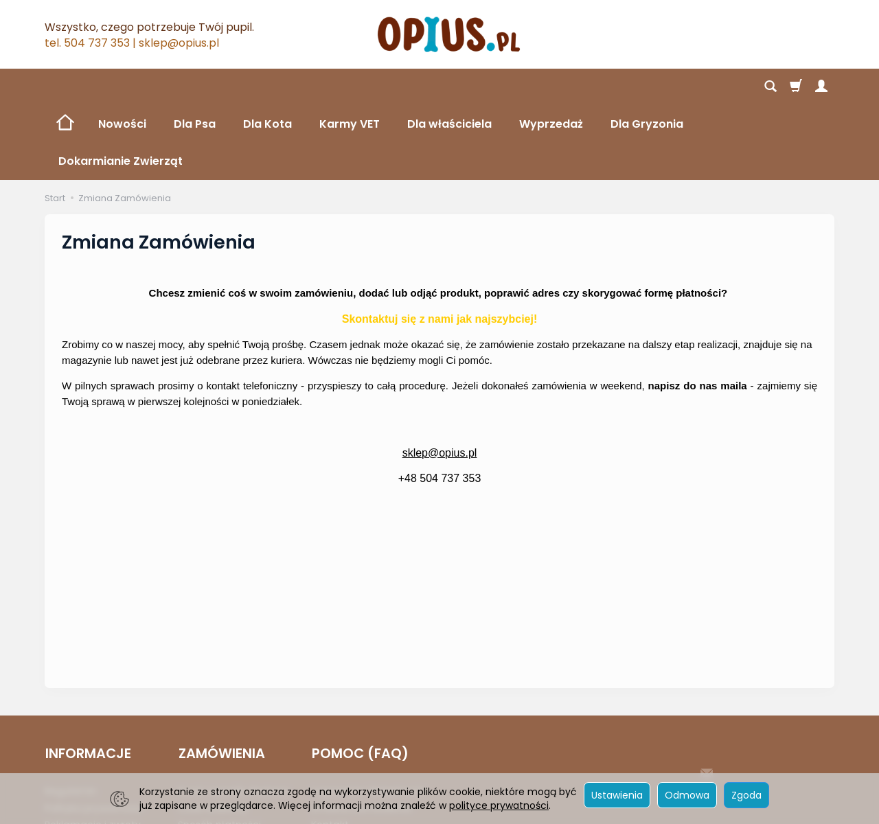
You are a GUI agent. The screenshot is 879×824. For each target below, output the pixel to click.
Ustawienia (617, 795)
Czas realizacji (212, 733)
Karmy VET (349, 87)
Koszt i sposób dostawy (234, 715)
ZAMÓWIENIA (221, 679)
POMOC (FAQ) (359, 679)
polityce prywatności (499, 805)
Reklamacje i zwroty (93, 750)
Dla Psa (195, 87)
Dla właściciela (449, 87)
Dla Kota (267, 87)
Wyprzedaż (551, 87)
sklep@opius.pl (439, 379)
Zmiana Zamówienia (361, 733)
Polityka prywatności (94, 733)
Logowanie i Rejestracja (368, 715)
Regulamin (71, 715)
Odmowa (687, 795)
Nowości (122, 87)
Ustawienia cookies (91, 766)
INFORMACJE (87, 679)
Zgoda (746, 795)
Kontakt (330, 750)
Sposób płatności (219, 750)
